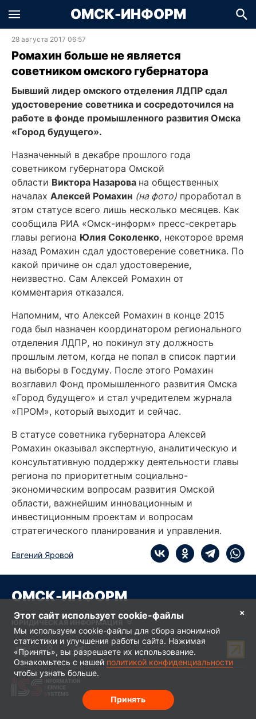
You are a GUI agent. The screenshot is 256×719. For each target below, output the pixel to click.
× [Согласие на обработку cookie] (242, 612)
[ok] (181, 553)
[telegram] (206, 553)
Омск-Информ (128, 14)
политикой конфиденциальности (170, 662)
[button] (14, 14)
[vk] (160, 553)
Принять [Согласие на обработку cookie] (128, 699)
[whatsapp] (232, 553)
